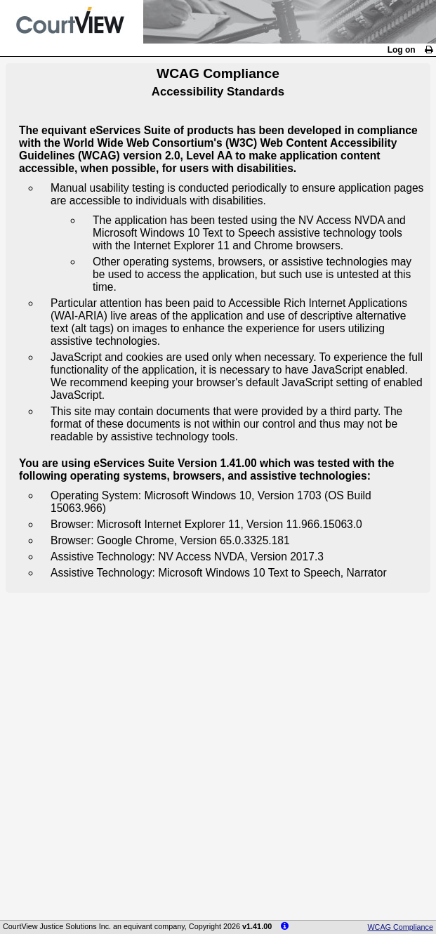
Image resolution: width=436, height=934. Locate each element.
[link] (428, 50)
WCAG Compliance (400, 927)
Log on (402, 50)
